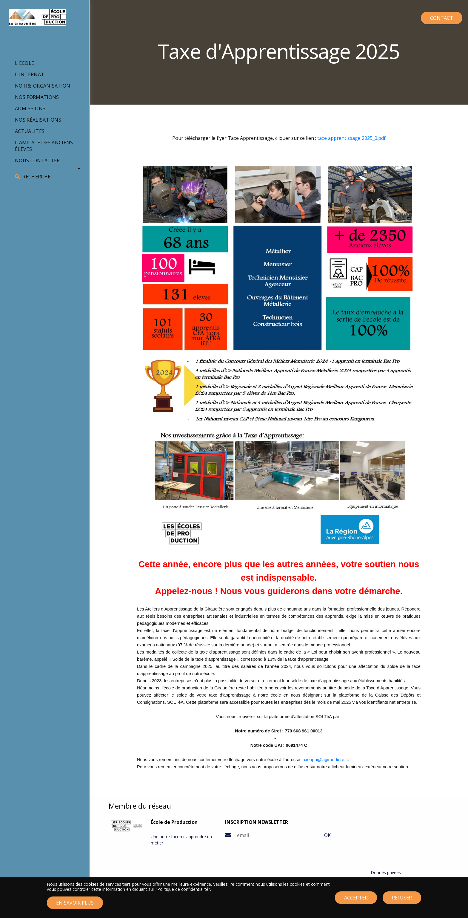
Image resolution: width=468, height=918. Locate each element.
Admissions (30, 108)
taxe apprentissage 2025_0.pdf (351, 138)
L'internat (29, 74)
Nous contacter (37, 160)
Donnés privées (386, 872)
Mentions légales (387, 879)
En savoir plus (75, 905)
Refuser (402, 900)
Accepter (356, 900)
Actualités (29, 131)
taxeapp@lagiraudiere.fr (324, 759)
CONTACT (432, 16)
